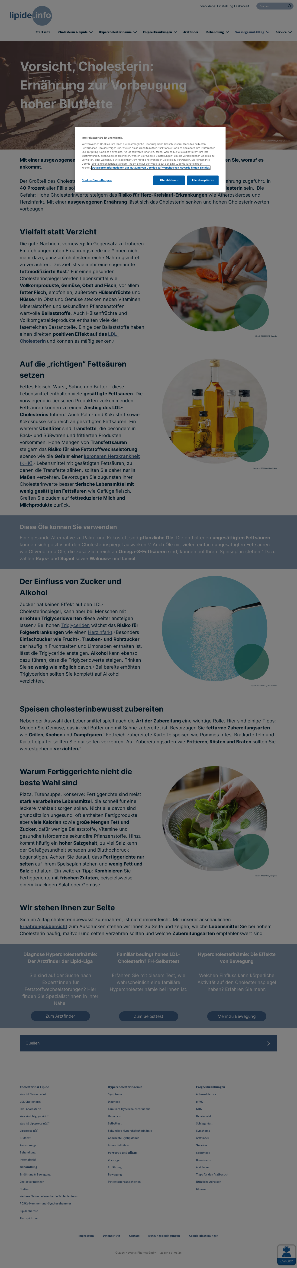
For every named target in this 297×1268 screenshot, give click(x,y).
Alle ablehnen (168, 180)
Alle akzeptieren (202, 180)
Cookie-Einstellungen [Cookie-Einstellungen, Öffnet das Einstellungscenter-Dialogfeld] (97, 180)
